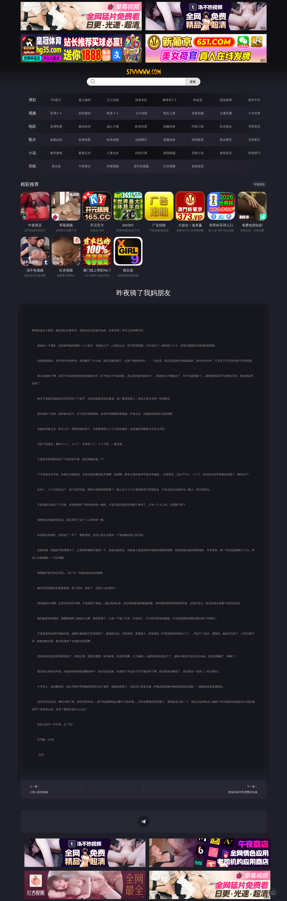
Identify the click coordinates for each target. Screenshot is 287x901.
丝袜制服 (198, 113)
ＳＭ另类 (254, 113)
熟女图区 (226, 140)
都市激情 (56, 153)
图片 (32, 139)
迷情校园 (169, 153)
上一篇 (54, 789)
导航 (32, 166)
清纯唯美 (198, 140)
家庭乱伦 (85, 153)
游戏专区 (141, 100)
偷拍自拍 (85, 126)
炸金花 (197, 100)
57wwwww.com (143, 72)
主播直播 (226, 113)
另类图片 (254, 140)
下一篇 (232, 789)
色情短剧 (198, 166)
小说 (32, 152)
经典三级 (198, 126)
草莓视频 (113, 166)
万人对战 (113, 100)
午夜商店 (85, 166)
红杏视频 (169, 166)
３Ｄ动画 (141, 113)
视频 (32, 113)
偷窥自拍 (56, 140)
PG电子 (56, 100)
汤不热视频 (141, 166)
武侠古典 (141, 153)
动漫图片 (141, 140)
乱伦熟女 (226, 126)
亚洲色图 (85, 140)
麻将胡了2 (169, 100)
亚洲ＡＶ (56, 113)
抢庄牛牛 (254, 100)
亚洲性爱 (56, 126)
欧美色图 (113, 140)
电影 (32, 126)
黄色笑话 (226, 153)
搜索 (193, 82)
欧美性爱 (141, 126)
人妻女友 (113, 153)
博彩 (32, 99)
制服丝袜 (169, 126)
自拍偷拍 (85, 113)
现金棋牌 (226, 100)
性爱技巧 (254, 153)
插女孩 (56, 166)
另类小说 (198, 153)
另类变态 (254, 126)
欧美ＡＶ (113, 113)
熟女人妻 (169, 113)
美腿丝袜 (169, 140)
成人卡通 (113, 126)
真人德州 (85, 100)
